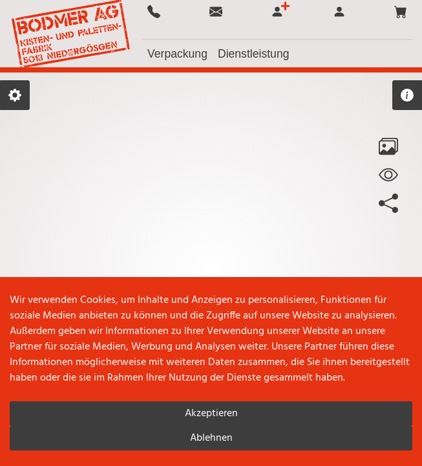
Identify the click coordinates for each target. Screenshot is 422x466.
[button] (400, 11)
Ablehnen (211, 438)
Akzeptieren (211, 413)
